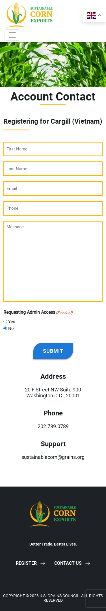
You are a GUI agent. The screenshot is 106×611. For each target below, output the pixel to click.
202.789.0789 (53, 426)
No (11, 328)
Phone (53, 413)
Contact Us (68, 563)
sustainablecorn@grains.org (53, 457)
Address (53, 376)
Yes (11, 321)
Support (53, 444)
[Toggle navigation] (12, 35)
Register (26, 563)
